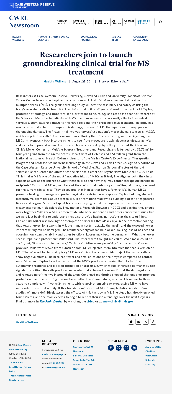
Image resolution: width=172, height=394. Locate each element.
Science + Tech (117, 38)
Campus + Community (81, 22)
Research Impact (62, 22)
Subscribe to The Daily (84, 360)
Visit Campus (151, 355)
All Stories (116, 22)
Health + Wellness (18, 38)
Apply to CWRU (153, 346)
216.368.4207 (57, 363)
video (90, 301)
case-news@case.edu (55, 367)
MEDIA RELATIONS (49, 343)
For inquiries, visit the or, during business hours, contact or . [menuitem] (54, 358)
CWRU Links (153, 341)
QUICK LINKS (81, 341)
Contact (129, 21)
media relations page (52, 354)
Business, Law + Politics (90, 38)
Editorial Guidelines (83, 355)
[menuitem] (22, 38)
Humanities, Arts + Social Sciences (53, 38)
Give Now (150, 351)
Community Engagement (141, 38)
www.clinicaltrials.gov (118, 301)
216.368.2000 (16, 362)
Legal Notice (15, 367)
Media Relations (101, 22)
